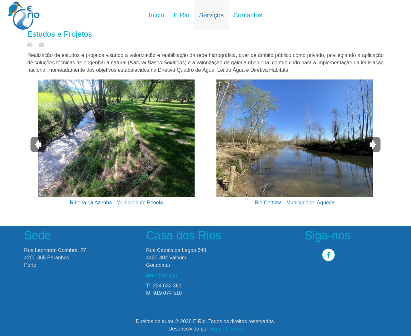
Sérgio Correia (225, 328)
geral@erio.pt (161, 275)
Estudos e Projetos (59, 34)
